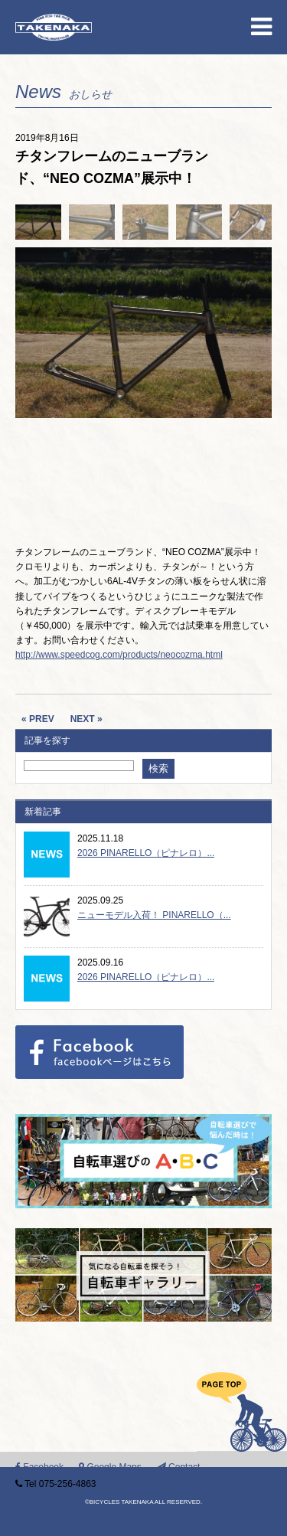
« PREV (37, 719)
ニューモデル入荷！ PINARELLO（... (154, 915)
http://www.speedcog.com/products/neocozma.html (119, 654)
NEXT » (86, 719)
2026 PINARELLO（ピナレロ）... (145, 853)
